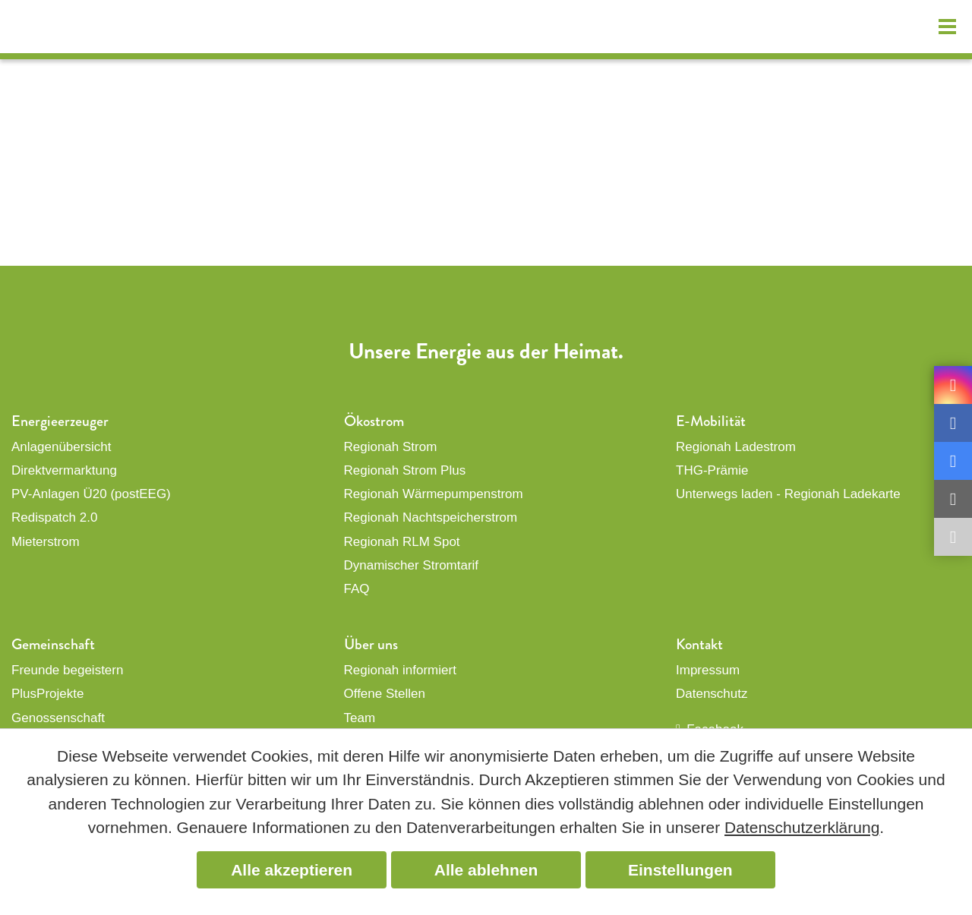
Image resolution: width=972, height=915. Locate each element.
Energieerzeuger (60, 421)
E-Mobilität (711, 421)
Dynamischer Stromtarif (411, 565)
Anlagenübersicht (61, 447)
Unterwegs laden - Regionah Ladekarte (788, 494)
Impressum (708, 670)
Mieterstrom (45, 542)
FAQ (357, 589)
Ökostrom (374, 421)
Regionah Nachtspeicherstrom (431, 517)
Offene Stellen (384, 693)
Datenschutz (712, 693)
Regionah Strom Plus (405, 470)
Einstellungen (680, 870)
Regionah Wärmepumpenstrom (433, 494)
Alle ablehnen (486, 870)
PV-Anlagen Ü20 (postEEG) (91, 494)
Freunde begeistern (67, 670)
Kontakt (699, 644)
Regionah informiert (400, 670)
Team (360, 718)
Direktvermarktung (64, 470)
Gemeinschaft (53, 644)
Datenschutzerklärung (801, 827)
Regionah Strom (390, 447)
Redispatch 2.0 (54, 517)
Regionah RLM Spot (402, 542)
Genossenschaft (58, 718)
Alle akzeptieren (291, 870)
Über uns (371, 644)
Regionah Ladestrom (736, 447)
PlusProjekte (47, 693)
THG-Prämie (712, 470)
